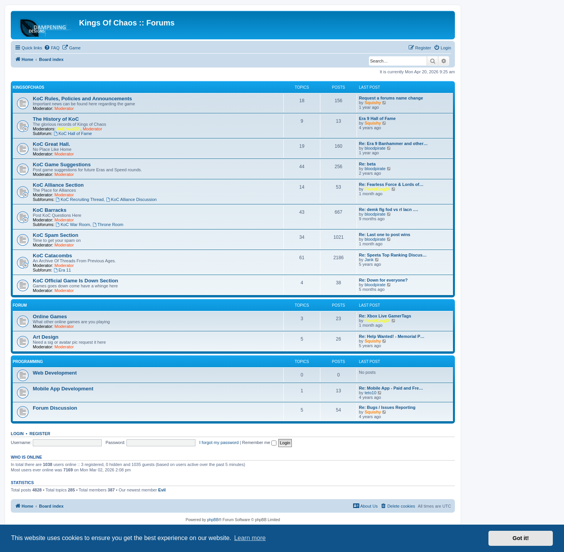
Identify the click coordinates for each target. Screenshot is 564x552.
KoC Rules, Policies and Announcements (82, 98)
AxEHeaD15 (69, 129)
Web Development (55, 373)
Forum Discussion (55, 408)
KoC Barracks (49, 210)
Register (40, 433)
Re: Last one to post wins (384, 234)
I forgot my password (219, 442)
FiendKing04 (377, 189)
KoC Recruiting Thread (80, 199)
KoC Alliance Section (58, 185)
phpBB (213, 520)
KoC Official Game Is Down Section (75, 281)
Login (17, 433)
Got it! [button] (521, 538)
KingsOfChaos (28, 87)
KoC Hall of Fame (73, 133)
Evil (162, 490)
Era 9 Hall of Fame (377, 118)
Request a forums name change (391, 98)
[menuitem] (51, 47)
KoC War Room (73, 224)
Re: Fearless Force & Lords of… (391, 184)
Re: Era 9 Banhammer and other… (393, 143)
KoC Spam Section (55, 235)
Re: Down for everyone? (383, 280)
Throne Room (108, 224)
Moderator (64, 108)
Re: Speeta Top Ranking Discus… (393, 255)
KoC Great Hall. (51, 144)
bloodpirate (375, 148)
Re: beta (367, 164)
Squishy (373, 102)
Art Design (46, 337)
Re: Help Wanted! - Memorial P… (391, 336)
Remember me (259, 442)
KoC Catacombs (52, 255)
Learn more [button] (250, 538)
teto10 (371, 392)
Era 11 (62, 270)
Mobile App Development (63, 389)
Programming (28, 362)
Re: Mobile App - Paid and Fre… (391, 388)
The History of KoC (56, 119)
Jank (369, 259)
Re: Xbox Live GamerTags (385, 316)
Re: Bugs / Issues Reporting (387, 407)
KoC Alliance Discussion (131, 199)
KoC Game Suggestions (62, 164)
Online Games (50, 316)
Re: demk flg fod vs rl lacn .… (388, 209)
